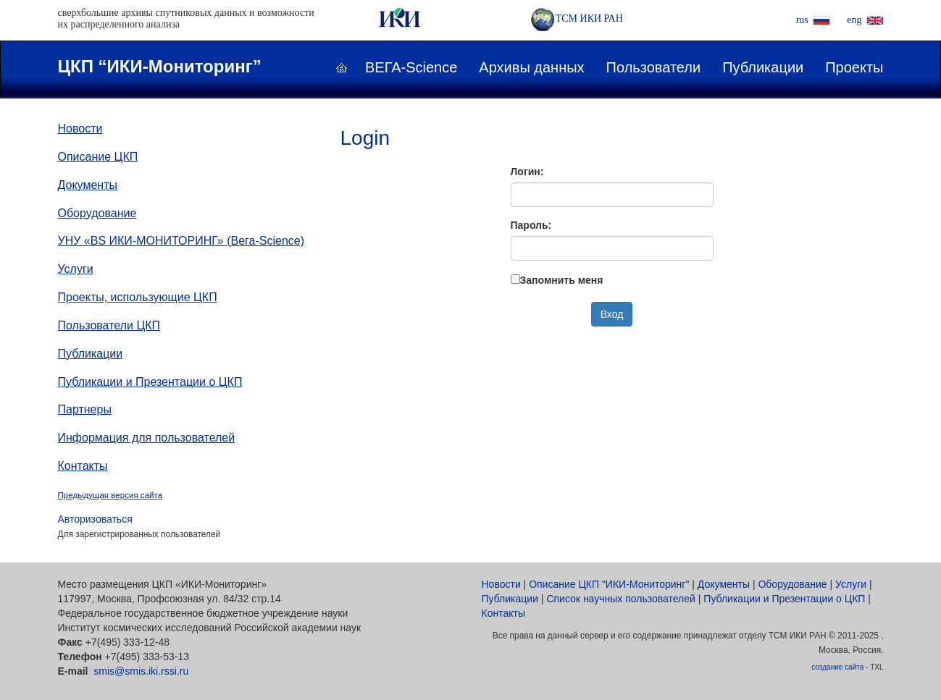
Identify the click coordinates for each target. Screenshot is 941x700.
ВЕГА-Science (411, 67)
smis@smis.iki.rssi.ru (140, 671)
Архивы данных (531, 67)
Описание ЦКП (98, 157)
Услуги (75, 269)
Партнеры (85, 409)
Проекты (854, 67)
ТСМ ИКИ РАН (576, 18)
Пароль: (531, 225)
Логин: (527, 171)
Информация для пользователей (146, 437)
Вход (612, 314)
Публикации (762, 67)
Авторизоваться (95, 519)
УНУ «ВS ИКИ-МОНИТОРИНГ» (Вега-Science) (181, 241)
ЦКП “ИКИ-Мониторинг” (160, 66)
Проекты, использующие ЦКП (137, 297)
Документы (87, 185)
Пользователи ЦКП (109, 325)
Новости (80, 128)
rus (802, 19)
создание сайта (837, 667)
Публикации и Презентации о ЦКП (150, 382)
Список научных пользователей (620, 598)
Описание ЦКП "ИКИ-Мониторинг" (609, 584)
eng (854, 19)
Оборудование (97, 213)
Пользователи (653, 67)
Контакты (83, 466)
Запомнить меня (561, 280)
